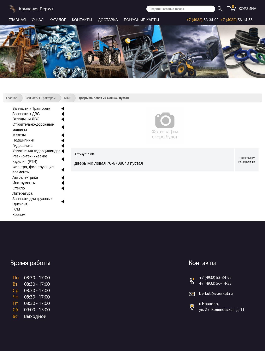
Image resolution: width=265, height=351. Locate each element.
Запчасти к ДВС (26, 114)
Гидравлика (22, 146)
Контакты (82, 20)
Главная (17, 20)
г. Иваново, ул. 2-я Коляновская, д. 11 (221, 307)
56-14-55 (236, 20)
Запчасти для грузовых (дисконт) (32, 201)
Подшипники (23, 140)
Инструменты (24, 183)
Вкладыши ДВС (25, 119)
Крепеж (18, 215)
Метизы (19, 135)
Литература (22, 193)
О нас (38, 20)
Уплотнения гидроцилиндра (36, 151)
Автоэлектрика (25, 177)
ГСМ (16, 209)
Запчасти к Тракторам (40, 98)
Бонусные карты (141, 20)
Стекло (18, 188)
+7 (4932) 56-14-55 (215, 284)
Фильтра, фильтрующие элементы (33, 169)
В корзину (246, 160)
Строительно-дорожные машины (33, 127)
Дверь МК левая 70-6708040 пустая (104, 98)
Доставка (108, 20)
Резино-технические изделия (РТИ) (29, 159)
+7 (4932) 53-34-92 (215, 278)
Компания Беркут (36, 8)
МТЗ (67, 98)
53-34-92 (203, 20)
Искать (221, 9)
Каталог (57, 20)
